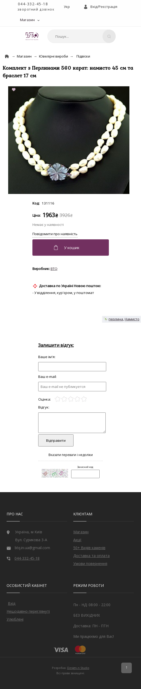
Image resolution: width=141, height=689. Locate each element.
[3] (70, 399)
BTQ (54, 268)
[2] (64, 399)
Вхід (11, 603)
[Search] (109, 36)
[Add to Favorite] (15, 90)
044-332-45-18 (33, 3)
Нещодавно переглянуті (28, 611)
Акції (77, 539)
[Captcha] (85, 474)
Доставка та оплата (91, 555)
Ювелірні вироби (53, 56)
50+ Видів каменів (89, 547)
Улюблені (15, 619)
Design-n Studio (78, 668)
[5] (84, 399)
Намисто (132, 319)
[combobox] (80, 36)
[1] (57, 399)
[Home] (7, 56)
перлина (116, 319)
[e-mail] (72, 386)
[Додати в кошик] (71, 247)
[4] (77, 399)
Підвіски (83, 56)
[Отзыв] (72, 366)
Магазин (27, 19)
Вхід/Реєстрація (103, 6)
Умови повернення (90, 563)
